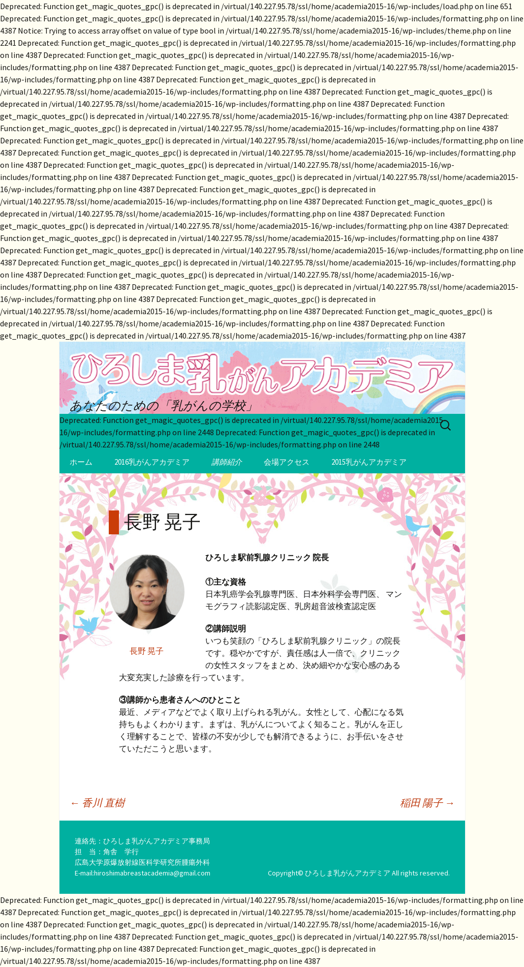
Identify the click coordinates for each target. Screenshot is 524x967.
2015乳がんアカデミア (369, 462)
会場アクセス (287, 462)
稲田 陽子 (427, 802)
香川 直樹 (97, 802)
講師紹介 (226, 462)
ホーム (81, 462)
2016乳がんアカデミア (152, 462)
